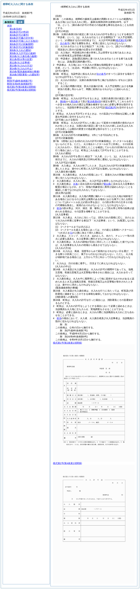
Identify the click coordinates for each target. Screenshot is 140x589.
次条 (75, 184)
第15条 (74, 101)
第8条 (63, 101)
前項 (59, 208)
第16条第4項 (94, 101)
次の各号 (64, 43)
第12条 (107, 184)
